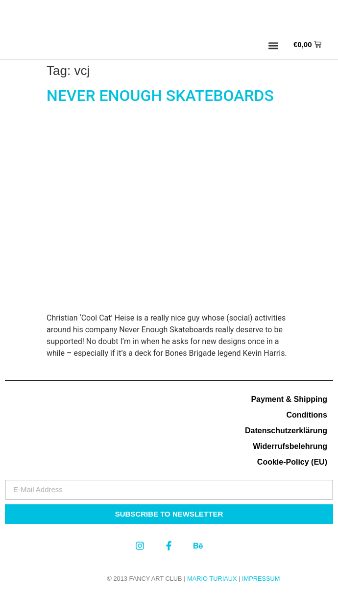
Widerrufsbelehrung (290, 446)
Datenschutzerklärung (286, 430)
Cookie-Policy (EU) (292, 462)
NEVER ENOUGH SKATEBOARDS (160, 95)
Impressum (261, 578)
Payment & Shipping (289, 399)
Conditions (306, 415)
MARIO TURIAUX (212, 578)
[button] (274, 46)
